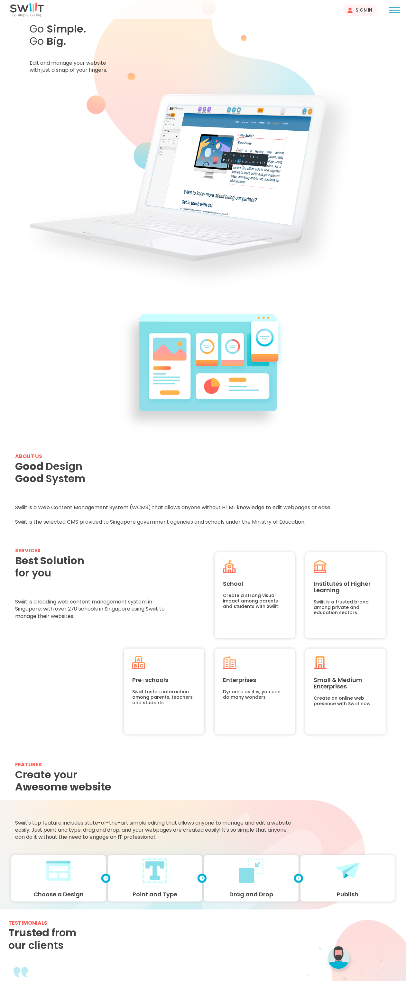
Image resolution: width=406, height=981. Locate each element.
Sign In (363, 10)
